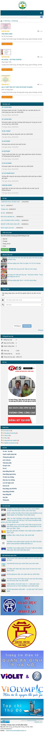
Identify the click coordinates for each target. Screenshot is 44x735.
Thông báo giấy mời (8, 457)
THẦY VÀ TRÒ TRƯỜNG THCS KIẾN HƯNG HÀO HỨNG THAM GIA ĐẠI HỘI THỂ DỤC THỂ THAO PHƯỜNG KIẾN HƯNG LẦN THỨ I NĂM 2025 (21, 520)
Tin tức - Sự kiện (7, 451)
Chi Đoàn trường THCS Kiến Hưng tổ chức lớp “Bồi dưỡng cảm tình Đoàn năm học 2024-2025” (24, 579)
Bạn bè (4, 239)
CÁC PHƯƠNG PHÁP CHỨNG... (11, 220)
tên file (3, 213)
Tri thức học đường (23, 477)
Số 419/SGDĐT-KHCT (8, 173)
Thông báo (6, 500)
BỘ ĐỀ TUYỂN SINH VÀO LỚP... (10, 224)
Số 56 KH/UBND (7, 163)
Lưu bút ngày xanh (8, 483)
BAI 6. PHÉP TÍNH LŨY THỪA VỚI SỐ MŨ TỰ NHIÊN (17, 87)
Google (4, 241)
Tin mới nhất (6, 506)
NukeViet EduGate (32, 720)
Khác (3, 246)
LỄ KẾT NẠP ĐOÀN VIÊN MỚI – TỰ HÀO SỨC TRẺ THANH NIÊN (25, 590)
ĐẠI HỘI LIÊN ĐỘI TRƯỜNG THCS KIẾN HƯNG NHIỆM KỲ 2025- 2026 (25, 531)
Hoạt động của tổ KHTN (10, 488)
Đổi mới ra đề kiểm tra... (8, 216)
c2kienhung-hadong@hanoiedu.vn (16, 730)
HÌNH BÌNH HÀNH (7, 34)
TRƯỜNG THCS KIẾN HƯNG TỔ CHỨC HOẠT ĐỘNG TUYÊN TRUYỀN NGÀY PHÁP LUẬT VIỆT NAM (23, 509)
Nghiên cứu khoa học (11, 443)
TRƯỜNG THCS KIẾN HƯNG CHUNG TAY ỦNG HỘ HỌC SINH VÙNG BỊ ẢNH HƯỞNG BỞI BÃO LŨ (24, 542)
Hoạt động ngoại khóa (9, 474)
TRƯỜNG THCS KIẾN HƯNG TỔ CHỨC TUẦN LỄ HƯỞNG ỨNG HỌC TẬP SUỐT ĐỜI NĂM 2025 (24, 549)
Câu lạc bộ (23, 486)
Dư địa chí (8, 430)
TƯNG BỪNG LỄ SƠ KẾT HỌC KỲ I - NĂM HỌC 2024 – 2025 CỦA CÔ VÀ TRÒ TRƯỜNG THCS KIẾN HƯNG (23, 585)
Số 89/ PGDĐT (6, 131)
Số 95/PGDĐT (6, 151)
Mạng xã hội (5, 244)
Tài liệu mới (4, 209)
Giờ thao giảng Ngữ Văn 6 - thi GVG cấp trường (21, 280)
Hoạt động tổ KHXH (8, 491)
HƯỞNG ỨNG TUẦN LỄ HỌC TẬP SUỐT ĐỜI (20, 535)
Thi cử (4, 468)
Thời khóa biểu (7, 463)
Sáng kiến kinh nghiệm (11, 440)
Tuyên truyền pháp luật (9, 454)
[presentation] (9, 315)
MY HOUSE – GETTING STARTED (11, 59)
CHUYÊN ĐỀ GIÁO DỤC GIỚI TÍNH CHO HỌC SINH (23, 563)
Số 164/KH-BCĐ (7, 119)
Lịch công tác (7, 460)
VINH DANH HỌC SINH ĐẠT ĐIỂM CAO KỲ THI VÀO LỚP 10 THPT (24, 559)
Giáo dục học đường (9, 480)
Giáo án (7, 435)
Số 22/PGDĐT (6, 141)
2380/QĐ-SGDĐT (7, 185)
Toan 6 (3, 205)
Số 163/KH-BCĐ (7, 107)
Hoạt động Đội (7, 494)
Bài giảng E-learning (7, 43)
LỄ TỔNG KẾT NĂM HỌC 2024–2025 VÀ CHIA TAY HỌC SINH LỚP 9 (24, 569)
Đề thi (7, 438)
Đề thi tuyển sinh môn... (8, 228)
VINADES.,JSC (38, 722)
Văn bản (5, 497)
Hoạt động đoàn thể (8, 471)
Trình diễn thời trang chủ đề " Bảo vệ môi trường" (22, 269)
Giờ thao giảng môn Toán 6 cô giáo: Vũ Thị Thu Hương (23, 263)
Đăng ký (40, 330)
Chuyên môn (6, 465)
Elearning (7, 21)
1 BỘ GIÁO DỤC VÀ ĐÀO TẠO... (11, 202)
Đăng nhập (27, 326)
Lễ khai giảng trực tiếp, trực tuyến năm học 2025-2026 (23, 574)
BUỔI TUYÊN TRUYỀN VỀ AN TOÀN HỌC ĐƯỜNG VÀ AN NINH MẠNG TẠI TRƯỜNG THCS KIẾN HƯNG (24, 514)
